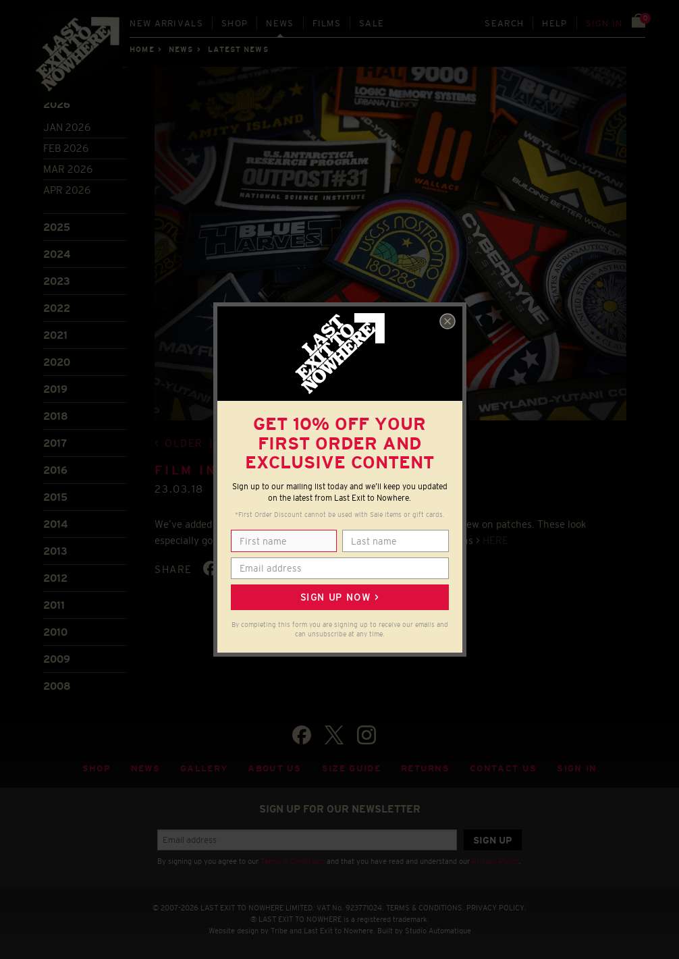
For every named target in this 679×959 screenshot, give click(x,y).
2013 (55, 551)
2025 (56, 227)
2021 (55, 335)
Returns (425, 768)
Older (184, 443)
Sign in (604, 23)
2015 (55, 497)
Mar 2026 (67, 169)
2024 (56, 254)
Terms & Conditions (293, 861)
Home (142, 49)
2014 (55, 524)
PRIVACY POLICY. (496, 908)
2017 (55, 443)
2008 (57, 686)
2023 (56, 281)
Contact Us (503, 768)
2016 (55, 470)
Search (504, 23)
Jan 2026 (66, 127)
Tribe (279, 931)
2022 (56, 308)
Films (327, 23)
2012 (55, 578)
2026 (56, 104)
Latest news (238, 49)
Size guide (351, 768)
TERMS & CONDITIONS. (425, 908)
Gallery (203, 768)
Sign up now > (339, 597)
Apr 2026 (66, 190)
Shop (234, 23)
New (166, 23)
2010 (55, 632)
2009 (56, 659)
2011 (54, 605)
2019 (55, 389)
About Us (275, 768)
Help (554, 23)
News (280, 23)
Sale (371, 23)
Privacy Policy (495, 861)
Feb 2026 (65, 148)
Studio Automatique (438, 931)
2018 (55, 416)
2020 (56, 362)
